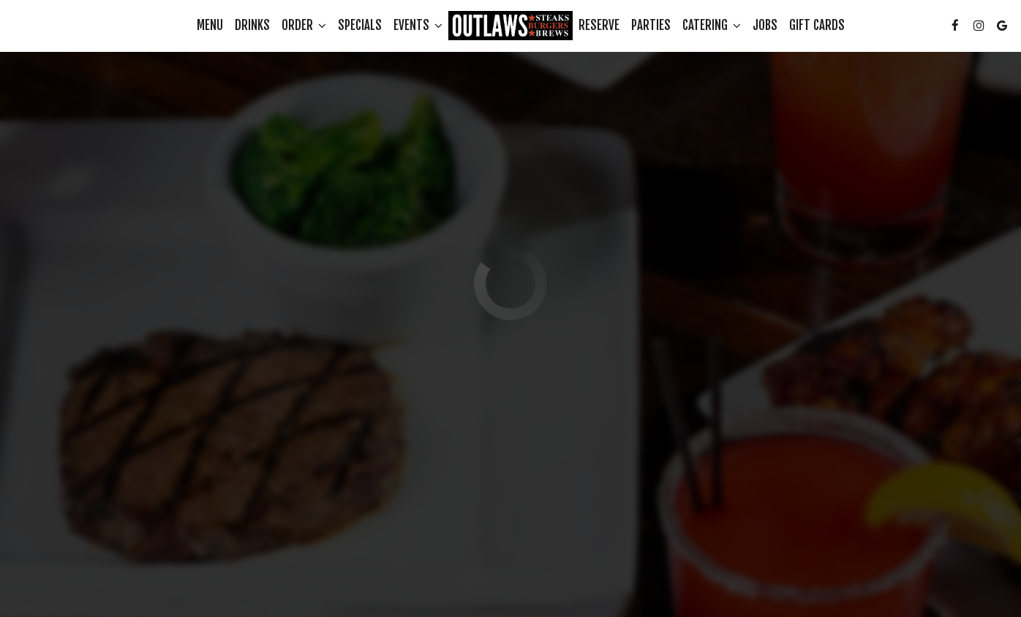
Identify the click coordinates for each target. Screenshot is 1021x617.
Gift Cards (817, 25)
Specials (360, 25)
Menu (210, 25)
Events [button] (417, 25)
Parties (651, 25)
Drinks (252, 25)
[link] (510, 25)
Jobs (765, 25)
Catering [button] (711, 25)
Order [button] (304, 25)
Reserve (599, 25)
